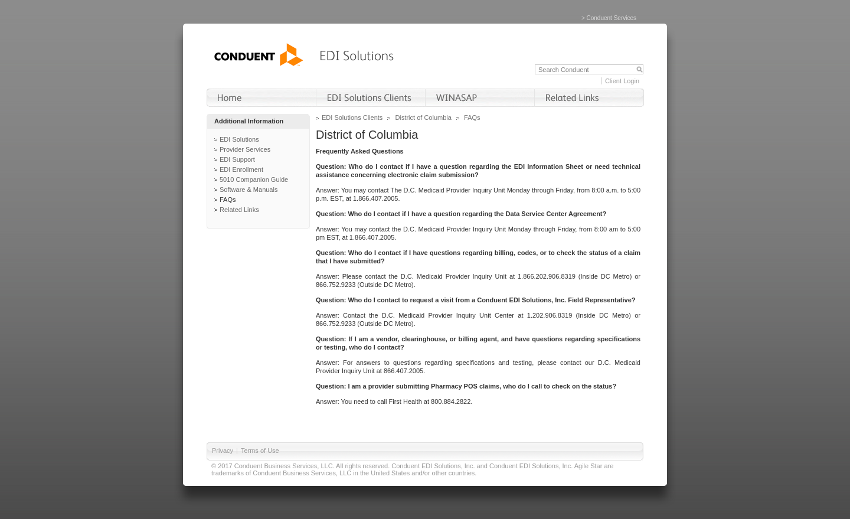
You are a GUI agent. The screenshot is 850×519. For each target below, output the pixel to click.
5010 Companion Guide (254, 179)
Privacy (222, 450)
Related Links (239, 209)
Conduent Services (612, 18)
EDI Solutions (239, 139)
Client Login (622, 80)
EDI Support (237, 159)
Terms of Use (260, 450)
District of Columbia (423, 117)
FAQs (228, 199)
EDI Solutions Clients (352, 117)
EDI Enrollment (241, 169)
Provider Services (245, 149)
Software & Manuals (248, 189)
